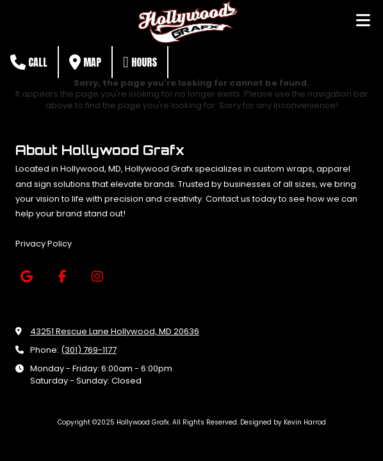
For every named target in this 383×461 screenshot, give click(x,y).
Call (28, 62)
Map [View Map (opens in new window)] (85, 62)
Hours (140, 62)
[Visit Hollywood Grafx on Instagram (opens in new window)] (97, 277)
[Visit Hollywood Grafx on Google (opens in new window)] (26, 277)
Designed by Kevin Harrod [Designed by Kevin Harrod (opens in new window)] (283, 422)
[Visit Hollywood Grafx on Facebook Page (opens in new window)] (62, 277)
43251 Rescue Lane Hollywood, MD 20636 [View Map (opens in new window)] (114, 331)
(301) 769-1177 (89, 350)
